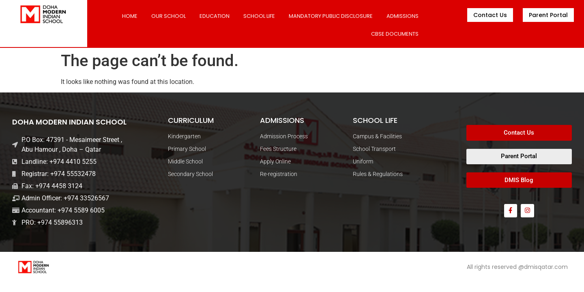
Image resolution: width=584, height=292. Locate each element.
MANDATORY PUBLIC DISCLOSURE (331, 16)
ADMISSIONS (402, 16)
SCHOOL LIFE (259, 16)
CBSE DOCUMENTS (395, 34)
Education (215, 16)
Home (129, 16)
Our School (168, 16)
